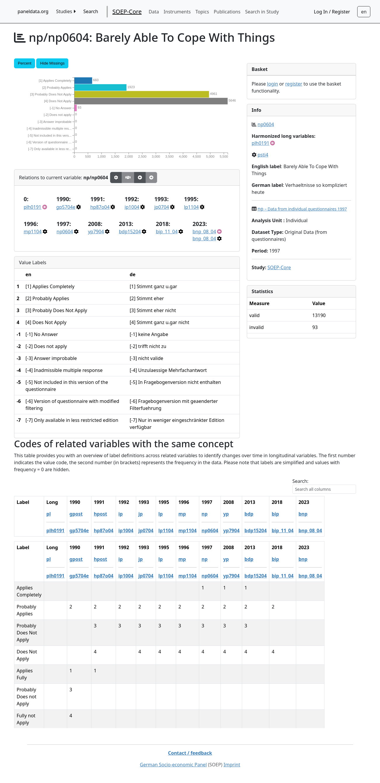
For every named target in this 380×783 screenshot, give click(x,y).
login (272, 84)
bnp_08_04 (204, 231)
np (302, 209)
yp (257, 514)
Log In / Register (332, 11)
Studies (66, 11)
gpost (107, 514)
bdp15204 (130, 231)
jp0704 (161, 207)
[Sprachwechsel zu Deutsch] (363, 11)
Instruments (177, 11)
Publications (227, 11)
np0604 (65, 231)
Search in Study (262, 11)
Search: (300, 481)
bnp (334, 514)
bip (306, 514)
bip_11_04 (167, 231)
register (293, 84)
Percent (24, 63)
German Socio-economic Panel (173, 764)
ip (152, 514)
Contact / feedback (190, 753)
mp (213, 514)
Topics (202, 11)
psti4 (263, 155)
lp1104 (191, 207)
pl (80, 514)
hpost (132, 514)
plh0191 (32, 207)
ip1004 (131, 207)
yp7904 (96, 231)
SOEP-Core (127, 11)
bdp (280, 514)
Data (154, 11)
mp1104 (32, 231)
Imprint (232, 764)
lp (192, 514)
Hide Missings (52, 63)
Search (90, 11)
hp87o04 (100, 207)
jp (172, 514)
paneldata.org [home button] (33, 11)
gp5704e (65, 207)
